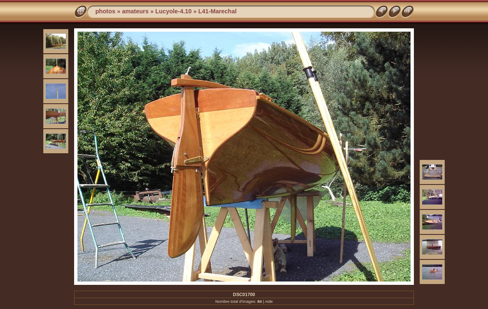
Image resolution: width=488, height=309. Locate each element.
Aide (269, 301)
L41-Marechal (217, 11)
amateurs (135, 11)
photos (105, 11)
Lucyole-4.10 (173, 11)
